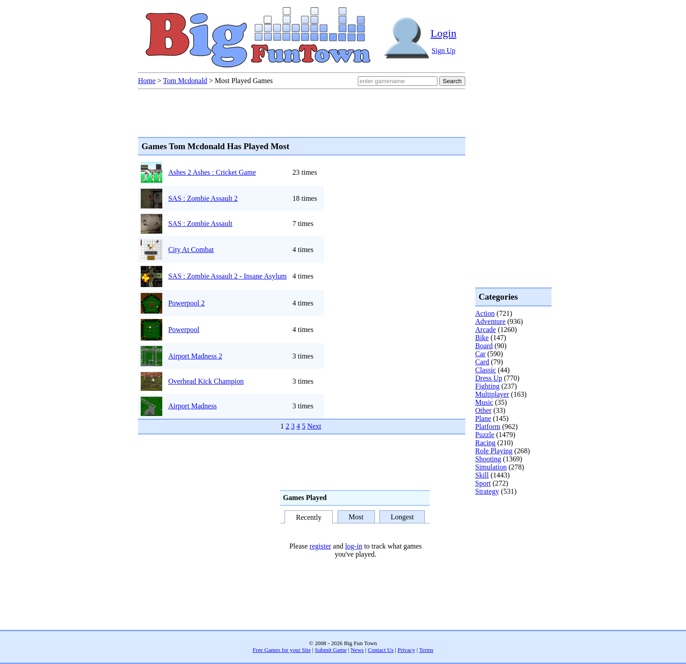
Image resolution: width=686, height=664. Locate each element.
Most (356, 517)
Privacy (406, 650)
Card (482, 362)
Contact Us (380, 650)
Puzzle (484, 434)
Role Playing (493, 451)
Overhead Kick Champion (206, 381)
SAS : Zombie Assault (200, 223)
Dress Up (488, 378)
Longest (402, 517)
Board (484, 346)
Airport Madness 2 (195, 356)
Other (483, 410)
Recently (308, 517)
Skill (482, 475)
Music (484, 402)
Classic (485, 370)
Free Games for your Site (282, 650)
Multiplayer (492, 394)
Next (314, 426)
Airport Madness (192, 406)
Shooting (488, 459)
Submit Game (331, 650)
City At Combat (191, 249)
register (320, 546)
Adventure (490, 321)
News (357, 650)
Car (480, 354)
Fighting (487, 386)
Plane (483, 418)
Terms (426, 650)
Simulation (491, 467)
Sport (483, 483)
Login (443, 33)
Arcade (485, 329)
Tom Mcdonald (185, 80)
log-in (353, 546)
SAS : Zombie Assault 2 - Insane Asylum (227, 276)
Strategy (487, 491)
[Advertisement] (511, 532)
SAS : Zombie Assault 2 (203, 198)
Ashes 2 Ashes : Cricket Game (212, 172)
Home (147, 80)
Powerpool (183, 329)
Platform (487, 426)
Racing (485, 443)
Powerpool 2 (186, 303)
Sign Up (443, 50)
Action (485, 313)
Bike (482, 337)
